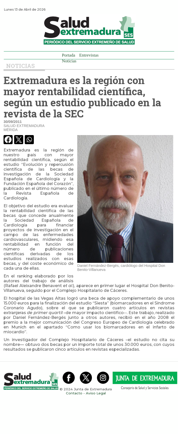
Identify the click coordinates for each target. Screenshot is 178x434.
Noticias (69, 61)
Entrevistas (89, 55)
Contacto (74, 393)
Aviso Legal (96, 393)
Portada (68, 55)
